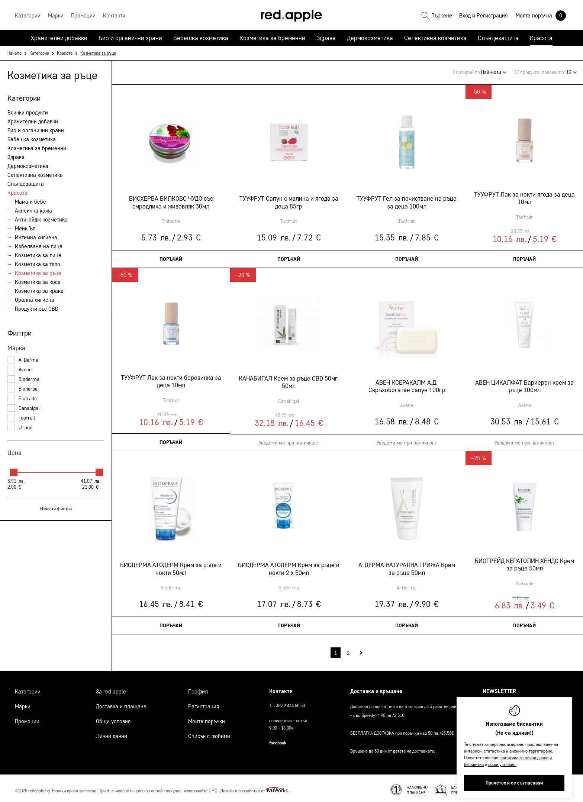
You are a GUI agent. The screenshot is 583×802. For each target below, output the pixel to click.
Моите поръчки (206, 717)
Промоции (27, 717)
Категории (39, 53)
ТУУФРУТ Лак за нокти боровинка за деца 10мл (170, 378)
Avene (19, 369)
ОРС (213, 787)
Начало (14, 53)
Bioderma (23, 379)
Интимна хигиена (36, 237)
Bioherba (22, 389)
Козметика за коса (38, 282)
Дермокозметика (370, 38)
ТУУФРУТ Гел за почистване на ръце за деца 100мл (407, 199)
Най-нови (493, 70)
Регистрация (494, 15)
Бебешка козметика (200, 38)
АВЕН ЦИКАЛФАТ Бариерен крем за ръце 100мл (524, 383)
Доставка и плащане (121, 702)
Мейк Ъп (25, 228)
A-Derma (22, 360)
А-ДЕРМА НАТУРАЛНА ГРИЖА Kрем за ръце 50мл (406, 565)
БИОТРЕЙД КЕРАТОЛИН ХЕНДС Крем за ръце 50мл (524, 561)
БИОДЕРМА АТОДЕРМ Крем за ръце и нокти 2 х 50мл (288, 565)
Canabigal (23, 408)
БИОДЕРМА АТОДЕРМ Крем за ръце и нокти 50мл (171, 565)
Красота (541, 38)
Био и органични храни (130, 38)
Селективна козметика (435, 38)
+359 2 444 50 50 (289, 702)
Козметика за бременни (272, 38)
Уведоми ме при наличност (288, 440)
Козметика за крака (39, 291)
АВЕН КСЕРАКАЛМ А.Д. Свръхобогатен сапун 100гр (406, 383)
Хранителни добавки (58, 38)
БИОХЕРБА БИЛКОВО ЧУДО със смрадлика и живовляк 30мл (171, 199)
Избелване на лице (38, 246)
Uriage (19, 427)
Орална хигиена (34, 300)
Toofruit (21, 418)
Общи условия (113, 717)
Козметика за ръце (38, 273)
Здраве (326, 38)
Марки (22, 702)
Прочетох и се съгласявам (514, 783)
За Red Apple (111, 688)
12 (571, 70)
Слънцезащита (498, 38)
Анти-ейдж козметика (41, 219)
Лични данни (111, 732)
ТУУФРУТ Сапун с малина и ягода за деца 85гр (288, 199)
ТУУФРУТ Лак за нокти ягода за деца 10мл (524, 195)
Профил (198, 688)
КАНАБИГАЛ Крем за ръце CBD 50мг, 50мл (289, 379)
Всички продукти (27, 112)
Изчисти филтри (56, 508)
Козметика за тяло (37, 264)
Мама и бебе (30, 201)
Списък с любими (209, 732)
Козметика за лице (38, 255)
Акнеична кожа (33, 210)
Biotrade (22, 398)
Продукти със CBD (36, 308)
